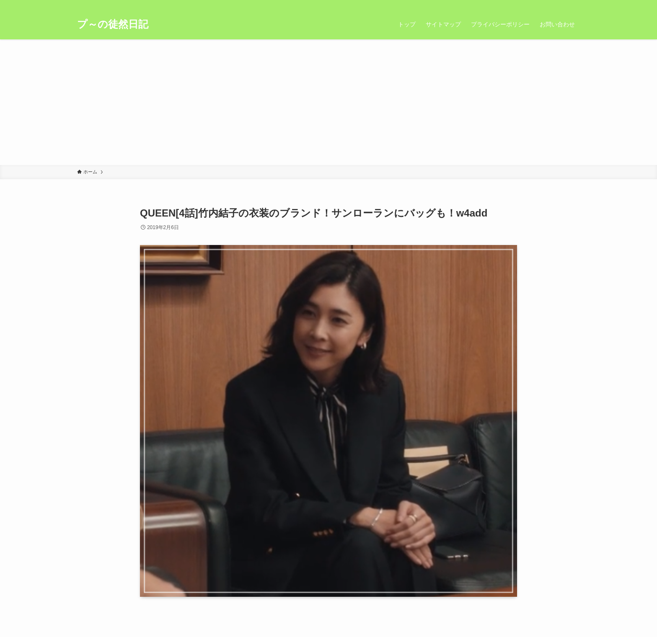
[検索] (574, 4)
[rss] (563, 4)
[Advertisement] (328, 102)
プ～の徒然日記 (112, 24)
